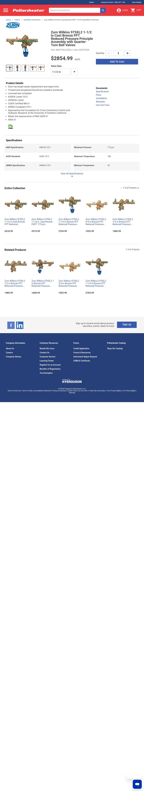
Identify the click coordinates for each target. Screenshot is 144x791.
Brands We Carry (47, 348)
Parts (98, 95)
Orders (91, 2)
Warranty (100, 101)
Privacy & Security (59, 391)
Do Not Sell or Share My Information (92, 391)
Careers (9, 352)
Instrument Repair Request (85, 357)
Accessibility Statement (42, 391)
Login (122, 10)
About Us (10, 348)
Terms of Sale (27, 391)
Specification (102, 91)
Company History (13, 357)
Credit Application (81, 348)
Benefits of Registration (50, 369)
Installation (101, 98)
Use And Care (102, 105)
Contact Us (44, 352)
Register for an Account (50, 365)
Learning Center (47, 361)
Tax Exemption (46, 373)
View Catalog (136, 2)
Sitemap (72, 393)
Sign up (127, 324)
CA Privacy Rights (129, 391)
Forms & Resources (82, 352)
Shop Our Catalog (115, 348)
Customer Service (47, 357)
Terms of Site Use (14, 391)
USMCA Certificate (81, 361)
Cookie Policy (72, 391)
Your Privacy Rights (114, 391)
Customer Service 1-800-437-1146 (113, 2)
